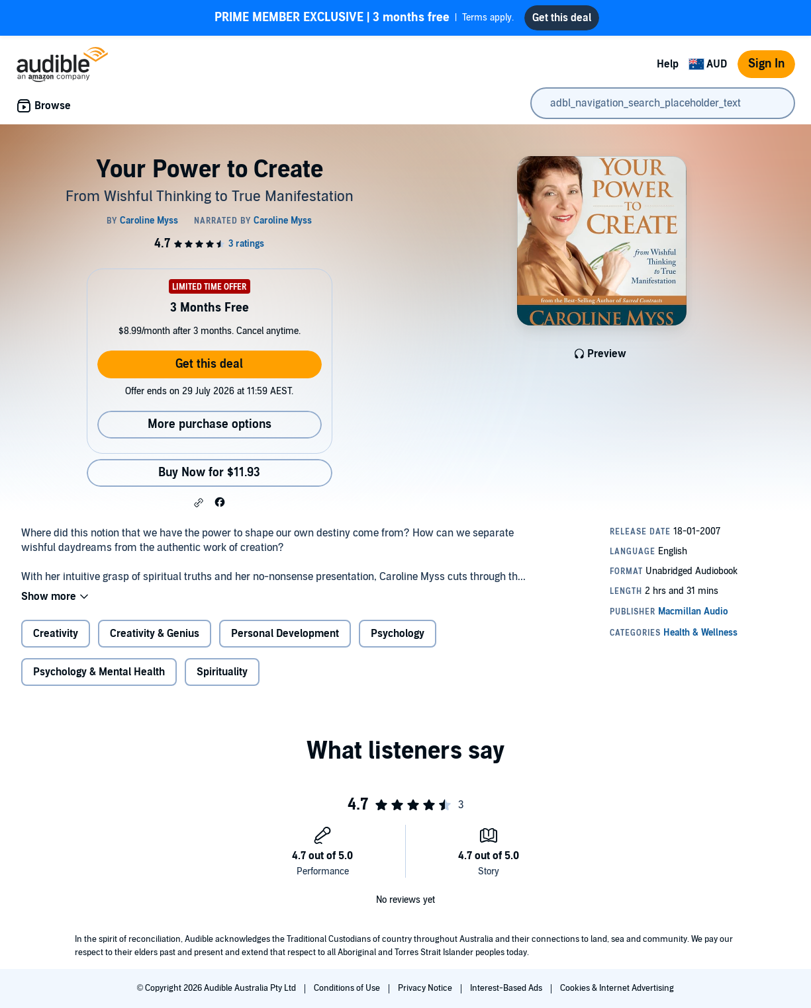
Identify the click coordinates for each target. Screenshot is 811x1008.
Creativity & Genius (154, 633)
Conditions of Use (348, 988)
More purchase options (209, 424)
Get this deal (209, 364)
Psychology (397, 633)
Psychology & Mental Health (99, 672)
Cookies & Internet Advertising (617, 988)
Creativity (55, 633)
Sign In (766, 64)
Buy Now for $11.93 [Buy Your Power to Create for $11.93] (209, 473)
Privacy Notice (426, 988)
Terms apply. (364, 17)
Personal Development (285, 633)
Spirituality (222, 672)
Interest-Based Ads (507, 988)
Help (668, 64)
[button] (198, 502)
